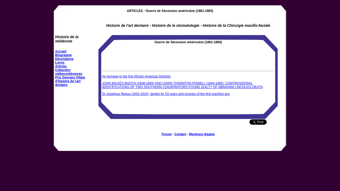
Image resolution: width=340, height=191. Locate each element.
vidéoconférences (68, 74)
